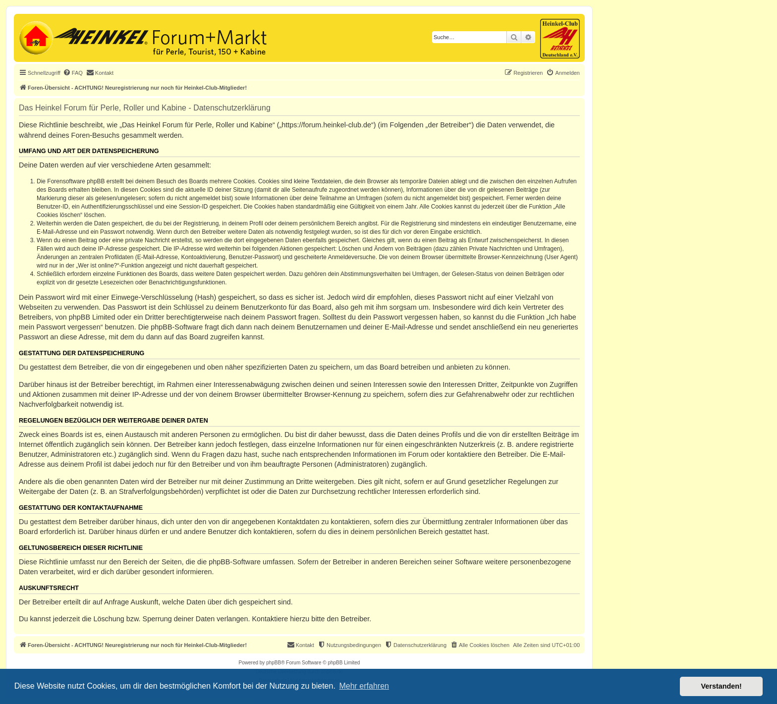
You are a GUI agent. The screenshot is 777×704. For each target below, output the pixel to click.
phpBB (273, 662)
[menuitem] (73, 73)
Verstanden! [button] (721, 686)
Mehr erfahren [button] (364, 686)
